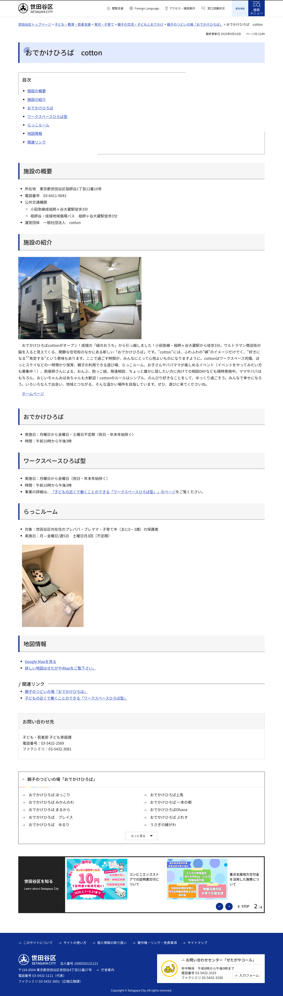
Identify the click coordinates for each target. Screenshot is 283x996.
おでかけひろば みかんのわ (51, 801)
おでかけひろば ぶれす (169, 816)
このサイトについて (38, 942)
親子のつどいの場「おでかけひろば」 (195, 23)
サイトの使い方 (74, 942)
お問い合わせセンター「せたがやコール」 (221, 959)
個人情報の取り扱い (112, 942)
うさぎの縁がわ (163, 824)
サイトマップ (197, 942)
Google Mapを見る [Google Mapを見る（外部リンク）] (40, 660)
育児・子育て (104, 23)
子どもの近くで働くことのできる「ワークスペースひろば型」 (76, 697)
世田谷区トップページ (34, 23)
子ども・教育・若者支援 (73, 23)
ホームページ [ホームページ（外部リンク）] (33, 393)
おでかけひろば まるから (49, 808)
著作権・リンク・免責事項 (157, 942)
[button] (115, 8)
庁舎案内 (107, 969)
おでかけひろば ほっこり (49, 794)
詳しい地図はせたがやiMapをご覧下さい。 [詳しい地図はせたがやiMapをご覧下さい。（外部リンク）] (60, 667)
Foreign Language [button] (147, 8)
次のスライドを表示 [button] (232, 905)
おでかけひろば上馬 (166, 794)
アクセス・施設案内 (182, 8)
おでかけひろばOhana (168, 808)
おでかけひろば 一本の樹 (171, 801)
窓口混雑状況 (216, 8)
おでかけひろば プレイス (51, 816)
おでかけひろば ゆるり (49, 824)
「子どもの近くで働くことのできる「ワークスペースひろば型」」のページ (113, 491)
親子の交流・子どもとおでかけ (140, 23)
